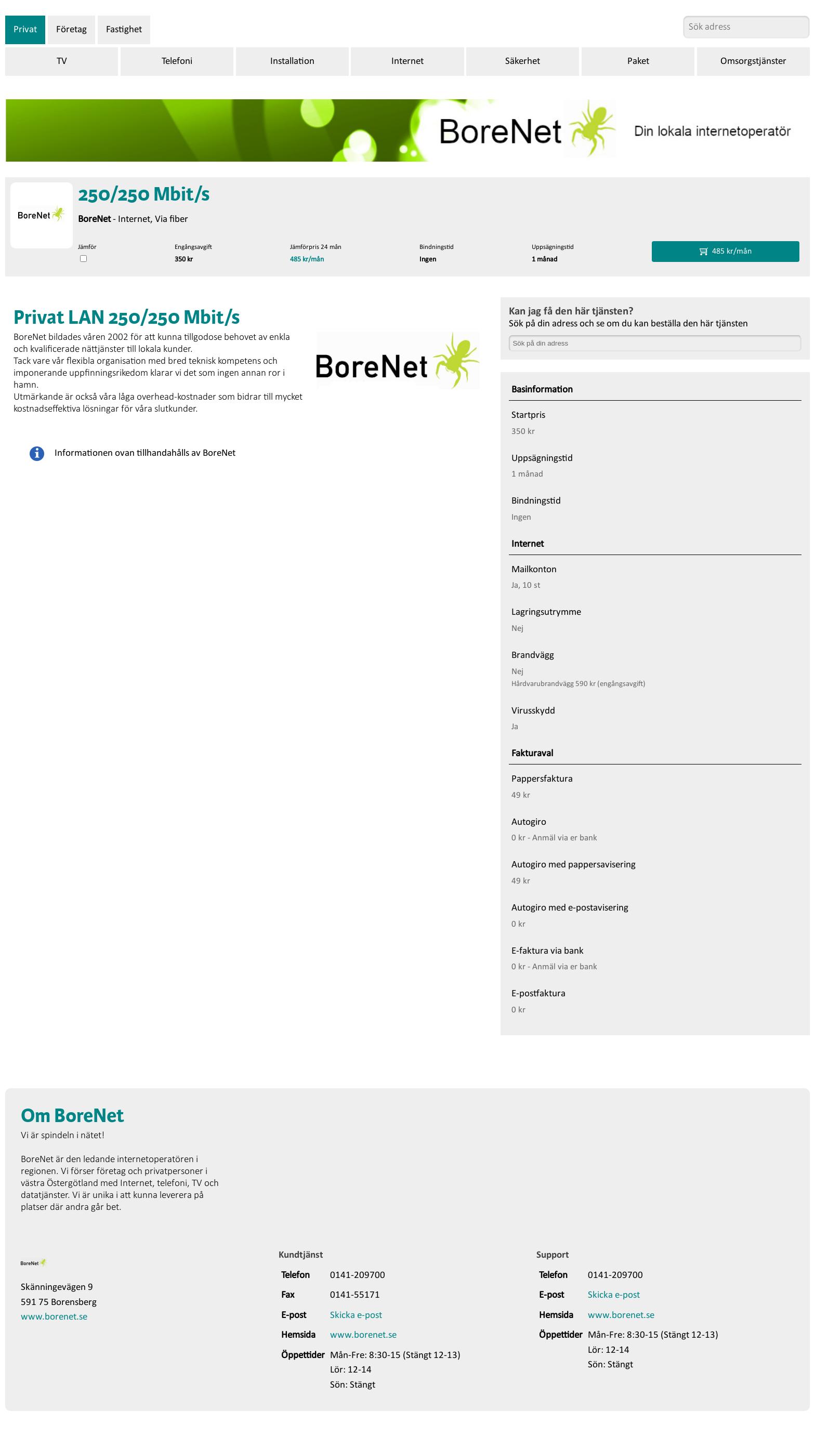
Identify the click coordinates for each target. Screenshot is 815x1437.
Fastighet (124, 30)
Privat (25, 30)
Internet (407, 62)
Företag (71, 30)
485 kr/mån (307, 259)
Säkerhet (522, 62)
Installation (292, 62)
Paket (638, 62)
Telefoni (177, 62)
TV (62, 62)
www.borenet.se (54, 1317)
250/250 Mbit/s (144, 195)
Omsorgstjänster (753, 62)
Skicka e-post (356, 1316)
